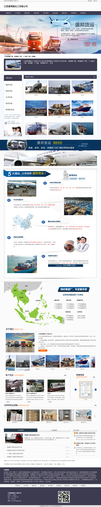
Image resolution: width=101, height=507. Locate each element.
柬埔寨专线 (10, 110)
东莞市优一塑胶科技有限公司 (20, 477)
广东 (49, 460)
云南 (61, 460)
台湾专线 (9, 97)
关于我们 (18, 13)
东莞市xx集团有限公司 (10, 393)
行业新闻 (54, 430)
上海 (28, 460)
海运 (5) (82, 117)
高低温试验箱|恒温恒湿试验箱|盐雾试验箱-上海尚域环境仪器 (27, 479)
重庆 (55, 460)
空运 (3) (59, 117)
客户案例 (45, 13)
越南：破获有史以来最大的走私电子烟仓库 (86, 433)
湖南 (46, 460)
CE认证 (85, 399)
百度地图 (56, 506)
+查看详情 (42, 350)
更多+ (95, 76)
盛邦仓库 (64, 13)
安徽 (34, 460)
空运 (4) (36, 117)
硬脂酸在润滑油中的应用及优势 (15, 450)
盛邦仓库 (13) (66, 422)
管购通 (18, 481)
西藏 (63, 460)
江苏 (30, 460)
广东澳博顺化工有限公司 (47, 472)
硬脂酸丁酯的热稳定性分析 (32, 435)
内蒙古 (17, 460)
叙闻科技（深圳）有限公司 (10, 472)
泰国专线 (9, 103)
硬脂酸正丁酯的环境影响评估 (15, 456)
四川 (57, 460)
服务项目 (36, 13)
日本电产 (49, 393)
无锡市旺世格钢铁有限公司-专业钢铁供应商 (28, 472)
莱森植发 (13, 481)
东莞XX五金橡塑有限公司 (31, 393)
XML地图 (52, 506)
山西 (15, 460)
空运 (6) (36, 95)
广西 (51, 460)
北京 (9, 460)
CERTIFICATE (81, 377)
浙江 (32, 460)
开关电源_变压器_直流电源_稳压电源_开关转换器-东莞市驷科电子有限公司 (61, 479)
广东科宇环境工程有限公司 (48, 477)
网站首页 (8, 13)
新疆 (74, 460)
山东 (40, 460)
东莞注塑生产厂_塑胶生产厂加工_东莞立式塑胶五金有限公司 (45, 475)
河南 (42, 460)
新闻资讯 (73, 13)
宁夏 (72, 460)
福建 (36, 460)
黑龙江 (25, 460)
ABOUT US (18, 329)
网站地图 (90, 0)
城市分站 (95, 0)
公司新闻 (20, 430)
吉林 (22, 460)
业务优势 (55, 13)
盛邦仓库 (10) (83, 422)
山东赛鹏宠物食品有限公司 (87, 479)
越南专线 (9, 85)
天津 (11, 460)
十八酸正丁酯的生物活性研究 (15, 453)
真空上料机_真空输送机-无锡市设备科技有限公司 (66, 472)
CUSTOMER (19, 375)
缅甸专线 (9, 91)
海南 (53, 460)
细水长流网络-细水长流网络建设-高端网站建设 (17, 475)
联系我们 (83, 13)
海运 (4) (82, 95)
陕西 (65, 460)
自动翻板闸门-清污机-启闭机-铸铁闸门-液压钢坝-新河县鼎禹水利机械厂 (47, 474)
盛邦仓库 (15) (32, 422)
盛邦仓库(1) (14, 422)
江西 (38, 460)
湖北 (44, 460)
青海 (70, 460)
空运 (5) (59, 95)
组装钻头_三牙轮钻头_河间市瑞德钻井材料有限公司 (73, 475)
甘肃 (67, 460)
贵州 (59, 460)
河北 (13, 460)
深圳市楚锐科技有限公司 (34, 477)
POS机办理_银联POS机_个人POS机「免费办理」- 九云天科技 (36, 481)
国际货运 (27, 13)
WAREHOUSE (23, 405)
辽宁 (20, 460)
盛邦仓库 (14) (49, 422)
